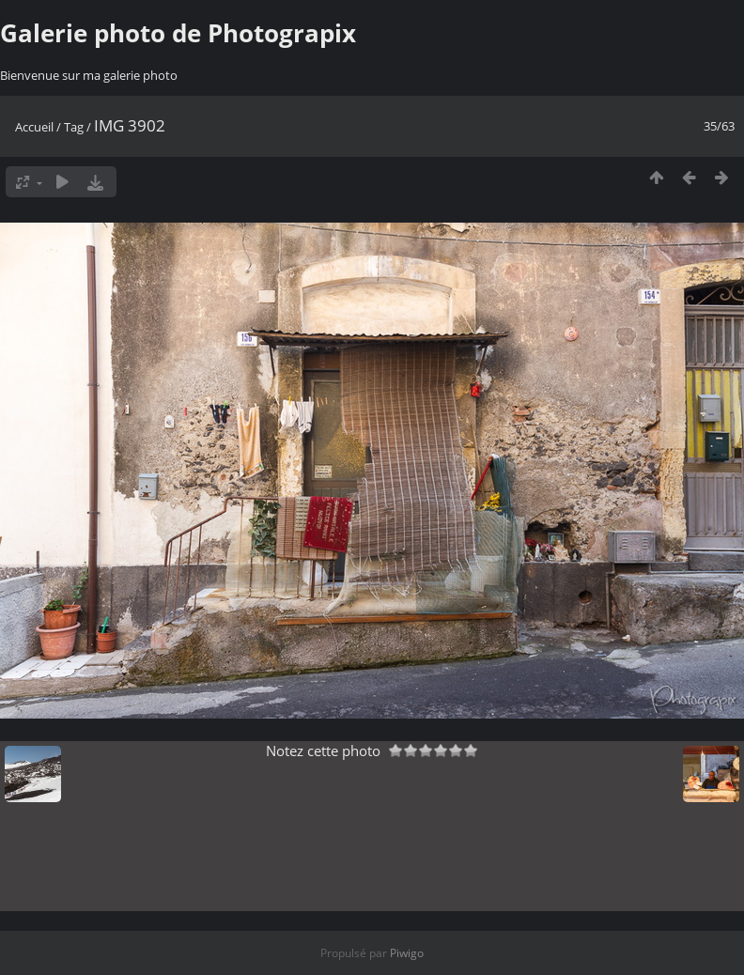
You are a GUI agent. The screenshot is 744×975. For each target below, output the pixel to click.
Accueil (34, 126)
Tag (74, 126)
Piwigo (407, 953)
